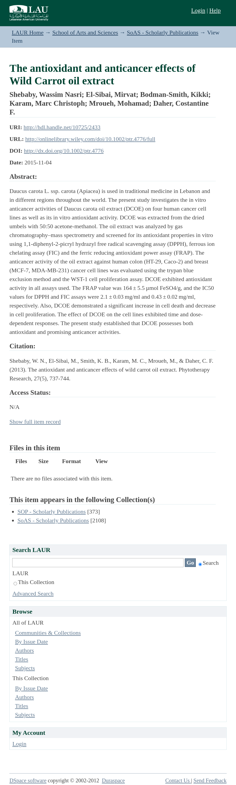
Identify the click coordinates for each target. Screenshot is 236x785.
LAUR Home (27, 32)
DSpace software (27, 780)
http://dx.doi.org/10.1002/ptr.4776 (64, 150)
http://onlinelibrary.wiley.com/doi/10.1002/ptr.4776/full (90, 139)
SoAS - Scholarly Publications (162, 32)
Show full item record (34, 421)
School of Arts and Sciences (85, 32)
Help (215, 10)
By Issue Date (31, 641)
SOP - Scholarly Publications (51, 511)
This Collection (34, 582)
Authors (24, 650)
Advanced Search (33, 593)
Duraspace (113, 780)
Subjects (25, 668)
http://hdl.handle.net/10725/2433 (62, 127)
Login (198, 10)
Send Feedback (209, 780)
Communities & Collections (48, 632)
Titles (21, 659)
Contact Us (178, 780)
